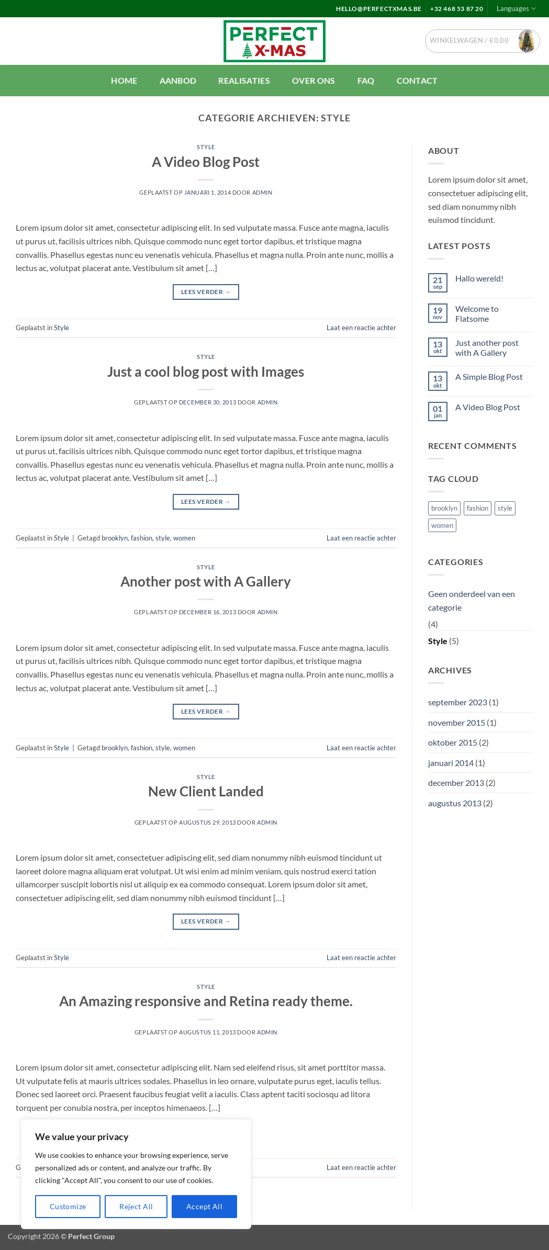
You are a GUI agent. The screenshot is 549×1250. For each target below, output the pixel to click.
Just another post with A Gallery (487, 347)
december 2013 (456, 782)
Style (206, 146)
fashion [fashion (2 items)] (477, 508)
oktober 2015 (452, 742)
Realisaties (244, 80)
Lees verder (206, 292)
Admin (262, 192)
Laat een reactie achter (361, 327)
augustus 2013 (454, 803)
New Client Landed (206, 791)
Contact (417, 80)
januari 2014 (451, 763)
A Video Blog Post (206, 162)
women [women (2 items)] (442, 525)
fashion (141, 538)
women (184, 538)
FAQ (366, 80)
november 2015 (456, 722)
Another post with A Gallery (205, 581)
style (162, 538)
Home (124, 80)
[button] (483, 41)
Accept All (204, 1206)
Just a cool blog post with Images (205, 371)
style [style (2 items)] (505, 508)
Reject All (136, 1206)
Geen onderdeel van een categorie (471, 600)
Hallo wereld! (479, 278)
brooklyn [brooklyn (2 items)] (444, 508)
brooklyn (115, 538)
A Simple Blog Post (489, 376)
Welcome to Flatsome (477, 313)
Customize (68, 1206)
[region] (136, 1174)
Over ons (313, 80)
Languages (516, 9)
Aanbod (178, 80)
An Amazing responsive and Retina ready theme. (206, 1001)
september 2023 (457, 702)
